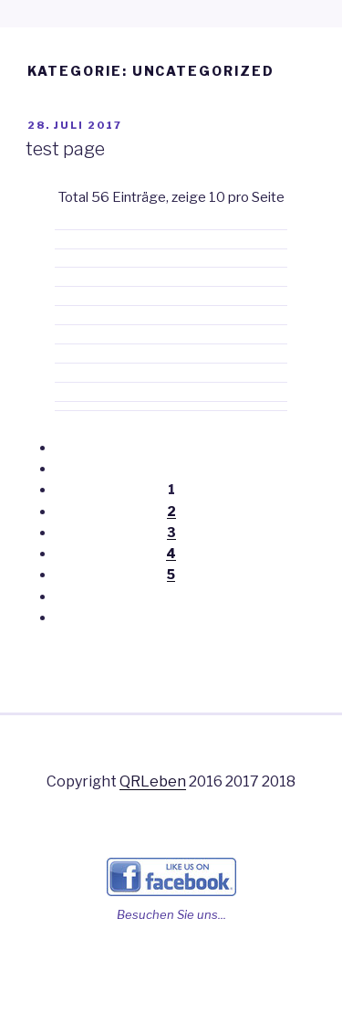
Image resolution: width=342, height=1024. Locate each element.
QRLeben (152, 781)
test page (65, 149)
